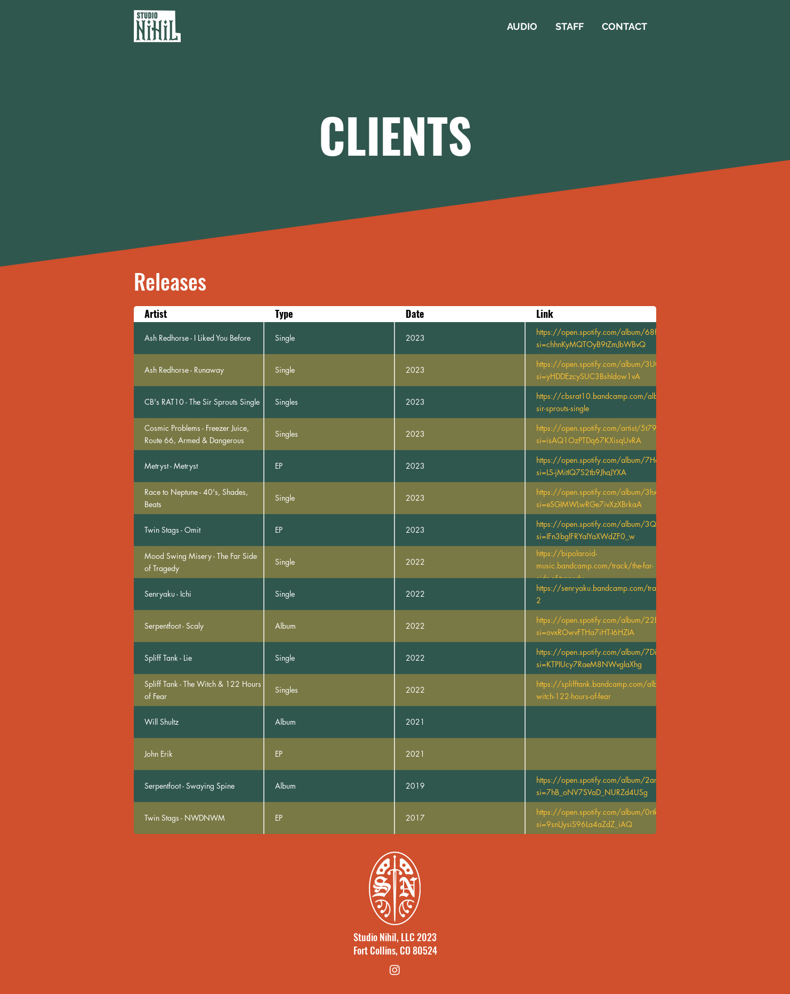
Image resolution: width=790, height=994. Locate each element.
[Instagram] (394, 969)
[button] (522, 26)
